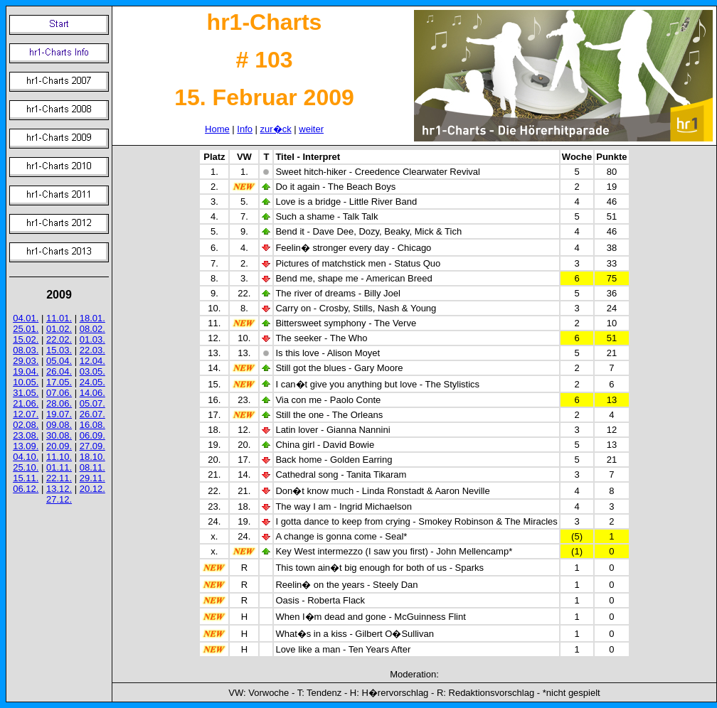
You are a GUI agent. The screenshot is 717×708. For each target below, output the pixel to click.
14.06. (92, 392)
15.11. (25, 478)
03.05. (92, 371)
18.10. (92, 456)
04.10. (25, 456)
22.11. (59, 478)
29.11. (92, 478)
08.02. (92, 328)
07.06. (59, 392)
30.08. (59, 435)
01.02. (59, 328)
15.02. (25, 339)
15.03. (59, 350)
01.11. (59, 467)
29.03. (25, 360)
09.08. (59, 424)
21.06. (25, 403)
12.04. (92, 360)
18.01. (92, 318)
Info (245, 129)
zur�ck (276, 129)
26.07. (92, 414)
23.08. (25, 435)
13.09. (25, 446)
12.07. (25, 414)
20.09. (59, 446)
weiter (311, 129)
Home (217, 129)
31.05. (25, 392)
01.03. (92, 339)
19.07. (59, 414)
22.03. (92, 350)
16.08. (92, 424)
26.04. (59, 371)
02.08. (25, 424)
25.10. (25, 467)
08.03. (25, 350)
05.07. (92, 403)
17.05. (59, 382)
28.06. (59, 403)
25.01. (25, 328)
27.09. (92, 446)
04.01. (25, 318)
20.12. (92, 488)
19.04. (25, 371)
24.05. (92, 382)
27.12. (59, 499)
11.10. (59, 456)
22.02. (59, 339)
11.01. (59, 318)
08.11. (92, 467)
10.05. (25, 382)
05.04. (59, 360)
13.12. (59, 488)
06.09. (92, 435)
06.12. (25, 488)
